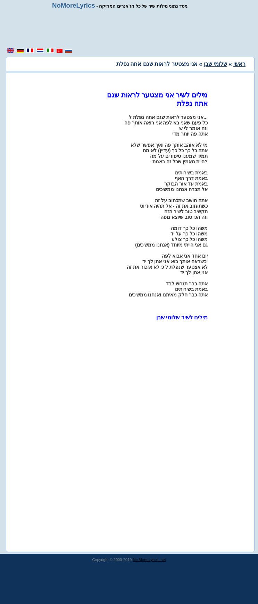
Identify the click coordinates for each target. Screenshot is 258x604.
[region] (131, 28)
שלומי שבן (215, 64)
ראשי (239, 64)
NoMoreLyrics (73, 5)
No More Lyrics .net (149, 560)
